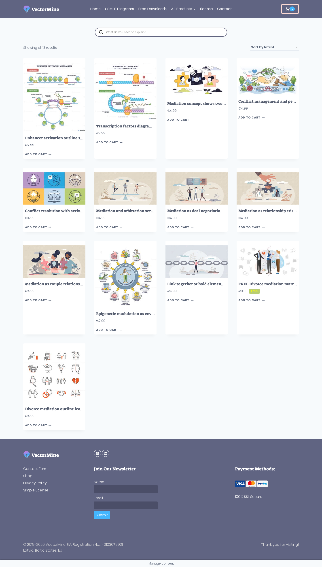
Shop (27, 475)
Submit (102, 515)
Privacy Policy (35, 483)
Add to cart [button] (38, 154)
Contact (224, 8)
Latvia (28, 550)
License (206, 8)
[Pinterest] (97, 453)
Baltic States (46, 550)
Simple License (35, 490)
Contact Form (35, 468)
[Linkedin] (105, 453)
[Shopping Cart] (290, 9)
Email (98, 498)
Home (95, 8)
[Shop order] (274, 47)
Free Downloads (152, 8)
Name (99, 481)
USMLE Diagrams (119, 8)
